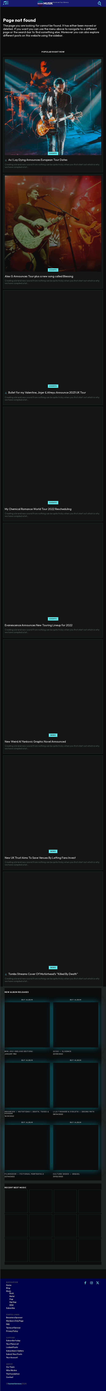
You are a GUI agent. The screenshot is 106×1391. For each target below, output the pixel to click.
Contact (9, 1377)
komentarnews (14, 1383)
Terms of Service (13, 1328)
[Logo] (53, 3)
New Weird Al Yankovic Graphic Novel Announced (35, 741)
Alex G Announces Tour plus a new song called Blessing (39, 276)
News (53, 735)
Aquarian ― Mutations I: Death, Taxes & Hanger (27, 1112)
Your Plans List (12, 1344)
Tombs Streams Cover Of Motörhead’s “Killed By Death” (43, 974)
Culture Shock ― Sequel (66, 1174)
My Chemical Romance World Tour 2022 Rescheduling (38, 509)
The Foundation (13, 1374)
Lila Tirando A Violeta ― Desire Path (73, 1112)
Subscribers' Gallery (15, 1351)
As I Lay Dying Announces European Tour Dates (37, 160)
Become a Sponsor (14, 1317)
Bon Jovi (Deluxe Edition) (19, 1051)
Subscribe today (13, 1340)
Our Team (10, 1367)
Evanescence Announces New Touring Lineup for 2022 (38, 625)
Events (53, 153)
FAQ (8, 1324)
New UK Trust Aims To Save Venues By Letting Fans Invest (40, 857)
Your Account (12, 1357)
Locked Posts (12, 1347)
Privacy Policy (12, 1331)
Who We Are (11, 1370)
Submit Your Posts (14, 1354)
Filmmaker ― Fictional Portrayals (24, 1174)
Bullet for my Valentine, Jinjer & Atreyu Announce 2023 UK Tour (47, 392)
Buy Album (27, 1000)
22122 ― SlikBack (62, 1051)
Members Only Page (14, 1321)
